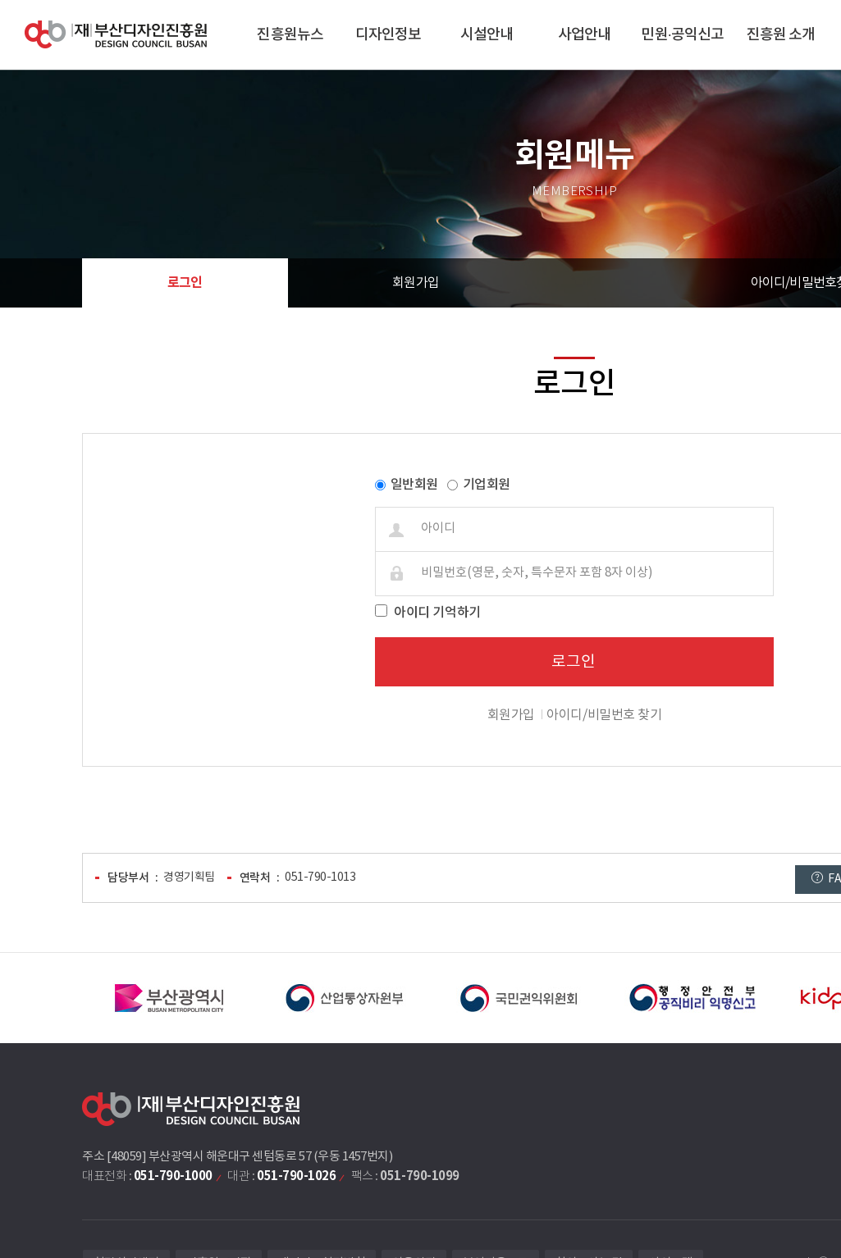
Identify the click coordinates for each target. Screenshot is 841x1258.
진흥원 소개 (781, 34)
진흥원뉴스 (290, 34)
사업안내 (584, 34)
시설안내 (486, 34)
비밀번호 (91, 446)
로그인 (185, 283)
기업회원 (486, 484)
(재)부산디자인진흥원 (116, 35)
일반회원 (414, 484)
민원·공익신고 (682, 34)
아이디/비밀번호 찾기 (603, 715)
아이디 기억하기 (437, 612)
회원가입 (415, 283)
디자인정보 (388, 34)
